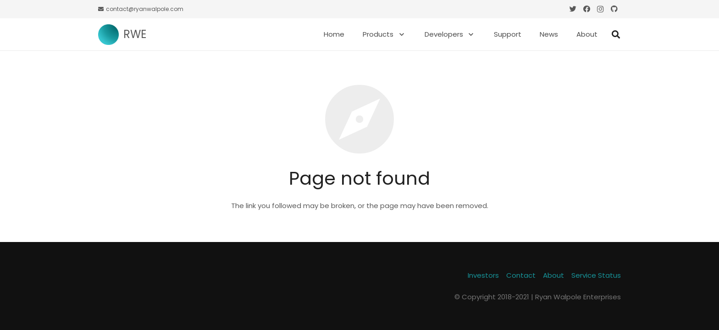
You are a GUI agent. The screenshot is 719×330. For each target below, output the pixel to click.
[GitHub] (614, 9)
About (553, 275)
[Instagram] (600, 9)
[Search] (616, 34)
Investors (483, 275)
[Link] (108, 34)
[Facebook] (586, 9)
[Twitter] (573, 9)
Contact (521, 275)
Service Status (596, 275)
